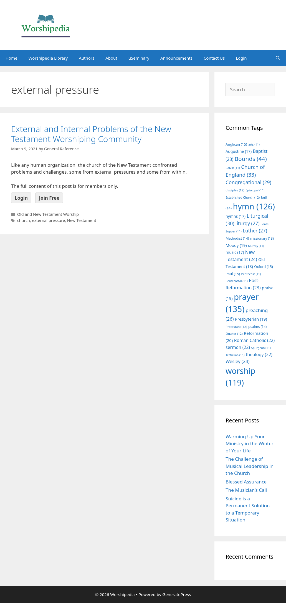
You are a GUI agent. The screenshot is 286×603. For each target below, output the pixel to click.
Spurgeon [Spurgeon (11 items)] (260, 348)
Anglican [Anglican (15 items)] (236, 144)
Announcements (176, 58)
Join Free (49, 198)
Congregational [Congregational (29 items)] (248, 182)
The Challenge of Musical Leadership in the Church (250, 466)
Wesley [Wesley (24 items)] (237, 361)
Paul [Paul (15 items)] (233, 273)
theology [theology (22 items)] (259, 354)
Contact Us (214, 58)
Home (11, 58)
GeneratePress (176, 594)
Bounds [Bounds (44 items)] (251, 159)
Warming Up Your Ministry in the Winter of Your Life (250, 443)
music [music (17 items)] (235, 252)
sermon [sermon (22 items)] (238, 347)
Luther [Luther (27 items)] (255, 230)
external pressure (48, 220)
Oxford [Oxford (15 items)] (263, 266)
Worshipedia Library (48, 58)
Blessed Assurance (246, 481)
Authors (86, 58)
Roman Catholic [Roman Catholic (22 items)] (254, 340)
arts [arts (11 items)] (254, 144)
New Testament (81, 220)
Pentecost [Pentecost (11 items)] (251, 274)
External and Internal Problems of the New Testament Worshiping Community (91, 134)
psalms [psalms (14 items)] (257, 326)
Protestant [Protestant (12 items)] (236, 327)
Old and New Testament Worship (48, 214)
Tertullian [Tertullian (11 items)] (235, 355)
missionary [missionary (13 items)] (262, 238)
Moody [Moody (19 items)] (236, 245)
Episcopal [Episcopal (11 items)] (255, 190)
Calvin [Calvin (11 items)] (233, 168)
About (111, 58)
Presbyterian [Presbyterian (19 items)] (251, 319)
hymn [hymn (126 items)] (254, 206)
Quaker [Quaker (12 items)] (234, 333)
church (23, 220)
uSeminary (138, 58)
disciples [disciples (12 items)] (235, 190)
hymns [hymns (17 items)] (235, 216)
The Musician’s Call (246, 490)
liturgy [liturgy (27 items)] (248, 223)
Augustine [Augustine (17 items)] (239, 151)
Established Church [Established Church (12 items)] (243, 197)
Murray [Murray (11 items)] (256, 246)
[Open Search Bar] (278, 58)
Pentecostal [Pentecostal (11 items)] (237, 281)
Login (241, 58)
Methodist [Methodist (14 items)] (237, 238)
